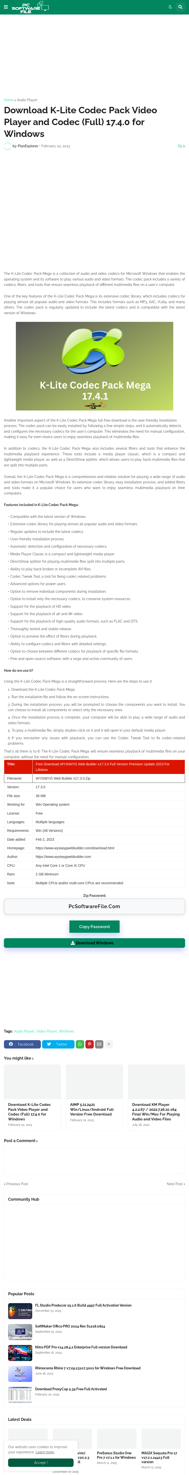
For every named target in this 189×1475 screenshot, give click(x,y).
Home (9, 100)
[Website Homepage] (30, 7)
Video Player (46, 1031)
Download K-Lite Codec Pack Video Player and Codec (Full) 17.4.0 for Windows (29, 1111)
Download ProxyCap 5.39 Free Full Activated (71, 1389)
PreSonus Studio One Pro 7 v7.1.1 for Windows (116, 1455)
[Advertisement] (94, 56)
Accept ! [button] (41, 1463)
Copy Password (94, 924)
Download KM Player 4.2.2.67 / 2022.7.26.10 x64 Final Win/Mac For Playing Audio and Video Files (156, 1111)
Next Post (175, 1184)
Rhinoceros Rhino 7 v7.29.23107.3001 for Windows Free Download (88, 1368)
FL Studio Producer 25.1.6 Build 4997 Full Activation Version (83, 1305)
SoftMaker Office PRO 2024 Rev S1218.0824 (70, 1326)
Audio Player (27, 100)
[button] (6, 7)
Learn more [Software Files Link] (45, 1452)
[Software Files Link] (20, 1311)
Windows (66, 1031)
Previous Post (17, 1184)
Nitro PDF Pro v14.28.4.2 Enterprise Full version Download (81, 1347)
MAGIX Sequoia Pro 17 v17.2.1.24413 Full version (159, 1457)
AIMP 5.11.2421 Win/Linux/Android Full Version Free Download (92, 1109)
